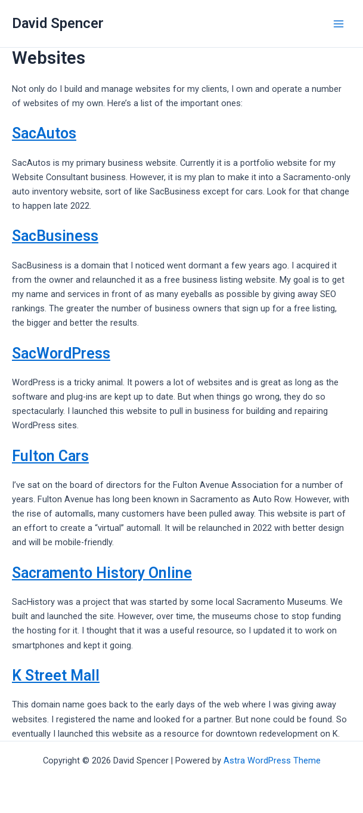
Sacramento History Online (102, 573)
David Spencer (58, 23)
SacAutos (44, 133)
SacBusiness (55, 236)
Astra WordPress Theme (272, 760)
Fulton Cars (50, 456)
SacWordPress (61, 353)
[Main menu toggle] (338, 23)
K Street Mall (56, 675)
